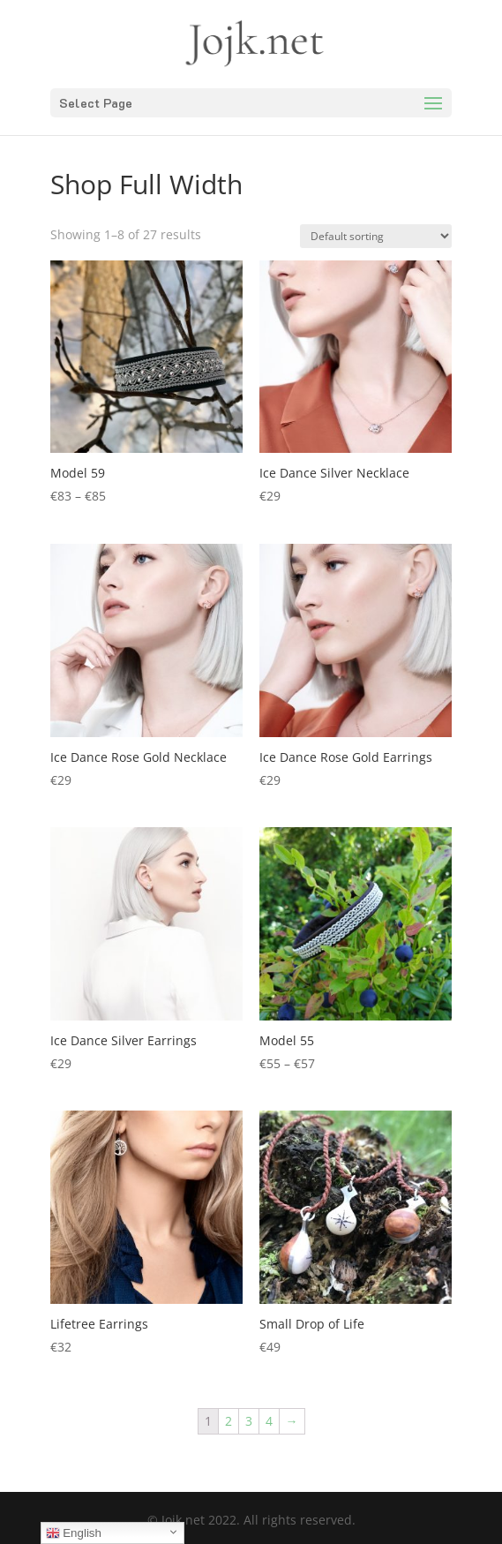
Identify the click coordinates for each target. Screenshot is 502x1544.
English (73, 1533)
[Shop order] (376, 236)
